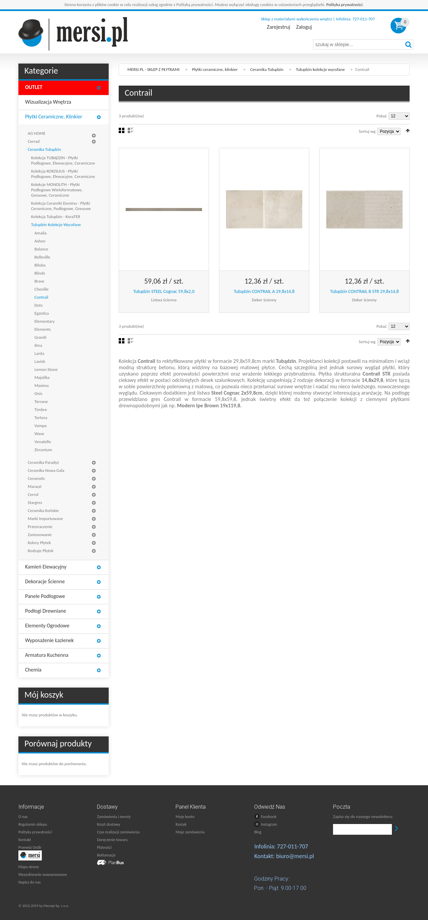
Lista (130, 130)
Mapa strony (28, 866)
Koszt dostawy (108, 824)
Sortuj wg (367, 131)
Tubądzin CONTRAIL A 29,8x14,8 (264, 291)
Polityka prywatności (344, 4)
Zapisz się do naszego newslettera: (363, 816)
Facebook (265, 816)
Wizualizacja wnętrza (48, 102)
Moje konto (185, 816)
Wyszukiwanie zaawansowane (42, 874)
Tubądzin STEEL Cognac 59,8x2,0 (164, 291)
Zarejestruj (278, 27)
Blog (257, 832)
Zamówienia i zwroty (113, 816)
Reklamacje (106, 855)
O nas (22, 816)
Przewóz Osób (29, 847)
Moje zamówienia (190, 832)
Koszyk (181, 824)
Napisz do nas (29, 882)
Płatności (104, 847)
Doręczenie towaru (112, 839)
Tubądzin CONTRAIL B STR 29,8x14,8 (364, 291)
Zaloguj (304, 27)
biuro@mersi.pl (295, 856)
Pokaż (382, 115)
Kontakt (24, 839)
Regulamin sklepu (32, 824)
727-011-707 (292, 846)
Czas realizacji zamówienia (118, 832)
